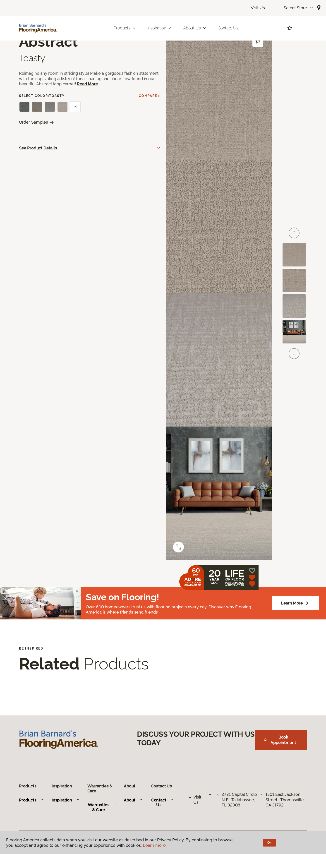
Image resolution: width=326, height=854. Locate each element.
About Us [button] (194, 28)
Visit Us (258, 7)
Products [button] (125, 28)
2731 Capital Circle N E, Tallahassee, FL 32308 (239, 799)
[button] (298, 7)
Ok (269, 842)
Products (31, 800)
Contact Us (228, 28)
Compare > (149, 96)
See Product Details (38, 148)
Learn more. (155, 845)
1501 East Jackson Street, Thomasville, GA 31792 (285, 799)
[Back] (294, 233)
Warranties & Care (102, 807)
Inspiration (66, 800)
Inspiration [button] (159, 28)
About (133, 800)
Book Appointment (280, 740)
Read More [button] (87, 84)
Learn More (295, 603)
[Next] (294, 353)
